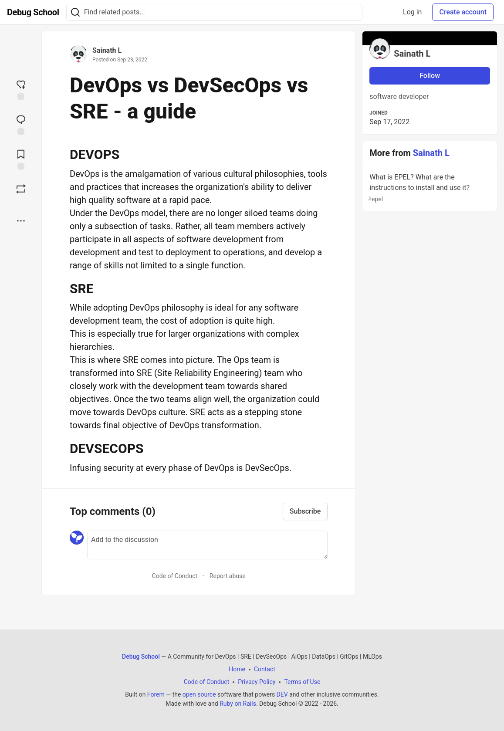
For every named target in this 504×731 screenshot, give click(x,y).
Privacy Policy (256, 681)
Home (237, 669)
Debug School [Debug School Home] (141, 656)
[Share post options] (21, 221)
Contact (264, 669)
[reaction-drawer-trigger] (21, 89)
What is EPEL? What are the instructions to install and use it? (429, 188)
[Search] (75, 12)
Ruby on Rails (238, 703)
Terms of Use (302, 681)
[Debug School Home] (33, 12)
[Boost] (21, 189)
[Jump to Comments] (21, 124)
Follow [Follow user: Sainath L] (429, 75)
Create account (463, 12)
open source (199, 694)
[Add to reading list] (21, 159)
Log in (412, 12)
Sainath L (107, 50)
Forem (156, 694)
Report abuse (228, 575)
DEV (282, 694)
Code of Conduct (175, 575)
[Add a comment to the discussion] (207, 545)
